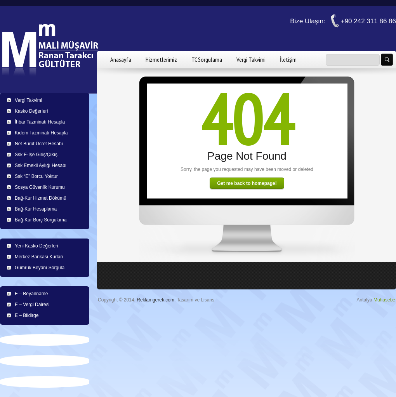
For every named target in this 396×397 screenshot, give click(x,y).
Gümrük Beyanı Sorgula (39, 267)
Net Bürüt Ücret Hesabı (39, 143)
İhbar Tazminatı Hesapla (40, 122)
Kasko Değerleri (31, 111)
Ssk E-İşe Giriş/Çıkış (36, 154)
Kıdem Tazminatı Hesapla (41, 133)
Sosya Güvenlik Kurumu (40, 187)
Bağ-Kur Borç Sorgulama (40, 220)
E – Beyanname (31, 293)
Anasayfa (120, 59)
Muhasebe (384, 300)
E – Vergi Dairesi (32, 304)
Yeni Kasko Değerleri (36, 246)
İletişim (288, 59)
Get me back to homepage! (246, 183)
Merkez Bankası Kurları (39, 256)
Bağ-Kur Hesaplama (36, 209)
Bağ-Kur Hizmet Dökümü (40, 198)
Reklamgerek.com (155, 300)
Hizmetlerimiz (161, 59)
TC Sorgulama (206, 59)
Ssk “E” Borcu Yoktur (36, 176)
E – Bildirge (26, 315)
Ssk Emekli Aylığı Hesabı (40, 165)
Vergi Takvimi (251, 59)
